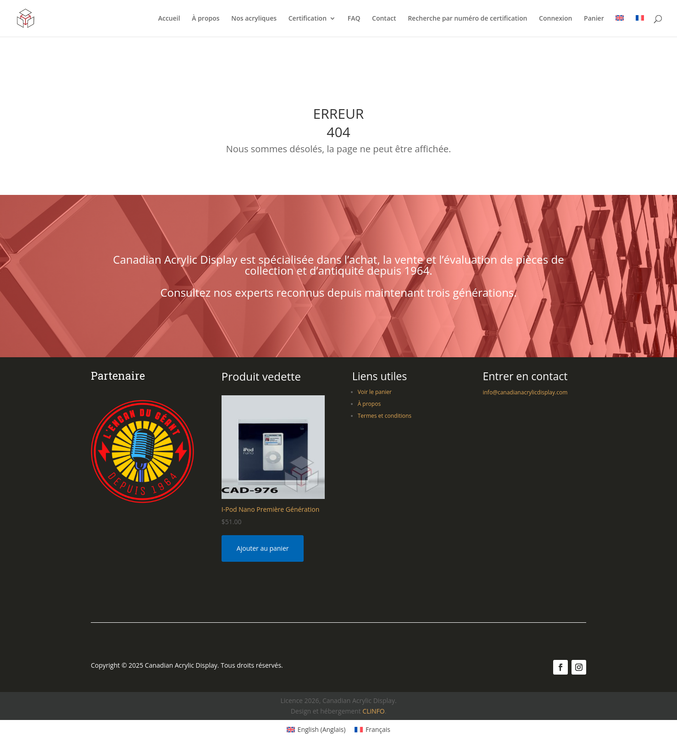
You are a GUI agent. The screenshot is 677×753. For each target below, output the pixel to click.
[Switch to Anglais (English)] (316, 730)
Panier (594, 18)
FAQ (354, 18)
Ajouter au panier (263, 548)
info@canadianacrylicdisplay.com (525, 392)
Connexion (555, 18)
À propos (205, 18)
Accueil (169, 18)
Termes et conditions (384, 416)
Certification (308, 18)
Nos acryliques (254, 18)
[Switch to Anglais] (620, 26)
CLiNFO (373, 711)
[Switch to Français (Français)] (372, 730)
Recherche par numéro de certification (467, 18)
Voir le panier (375, 392)
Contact (384, 18)
